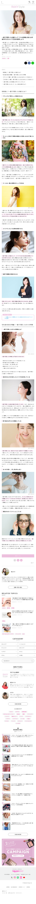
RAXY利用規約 (7, 874)
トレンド (7, 716)
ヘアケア (3, 651)
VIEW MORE (18, 704)
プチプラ (8, 718)
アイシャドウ (18, 633)
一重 (8, 58)
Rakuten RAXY (8, 2)
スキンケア (3, 644)
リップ (21, 716)
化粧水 (28, 718)
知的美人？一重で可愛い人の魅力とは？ (12, 72)
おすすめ (17, 711)
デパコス (6, 721)
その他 (20, 655)
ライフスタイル (28, 721)
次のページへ (18, 556)
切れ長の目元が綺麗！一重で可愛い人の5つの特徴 (14, 74)
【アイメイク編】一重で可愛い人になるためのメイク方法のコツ (17, 77)
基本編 (8, 608)
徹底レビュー (14, 716)
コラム (2, 655)
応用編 (12, 608)
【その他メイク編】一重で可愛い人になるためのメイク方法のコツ (18, 79)
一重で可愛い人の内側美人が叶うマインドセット (14, 82)
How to (3, 58)
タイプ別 (18, 723)
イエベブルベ (15, 718)
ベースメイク (22, 644)
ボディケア (21, 648)
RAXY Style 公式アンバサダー (8, 633)
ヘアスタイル (28, 716)
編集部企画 (24, 711)
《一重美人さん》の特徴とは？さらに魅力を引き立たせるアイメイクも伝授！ (18, 317)
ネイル (20, 651)
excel (23, 633)
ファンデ (13, 721)
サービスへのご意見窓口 (15, 874)
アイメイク (9, 56)
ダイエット (20, 721)
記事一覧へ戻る (18, 587)
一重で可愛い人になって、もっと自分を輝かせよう (14, 84)
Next (32, 562)
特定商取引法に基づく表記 (25, 874)
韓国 (23, 714)
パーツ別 (22, 718)
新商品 (3, 621)
